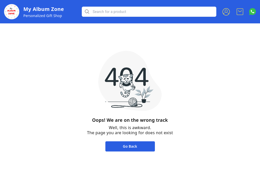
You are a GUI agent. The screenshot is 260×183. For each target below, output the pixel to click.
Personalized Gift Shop (42, 15)
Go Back (130, 146)
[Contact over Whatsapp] (252, 11)
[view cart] (240, 12)
